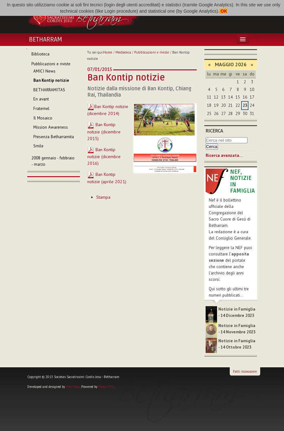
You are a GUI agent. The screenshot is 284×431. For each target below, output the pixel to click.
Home (107, 52)
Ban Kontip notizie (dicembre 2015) (104, 131)
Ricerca (214, 130)
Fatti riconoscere (245, 371)
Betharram (45, 39)
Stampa (103, 197)
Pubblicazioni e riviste (151, 52)
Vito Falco (73, 386)
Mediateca (123, 52)
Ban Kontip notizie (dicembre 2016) (104, 156)
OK (223, 11)
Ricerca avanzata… (224, 155)
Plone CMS (106, 386)
